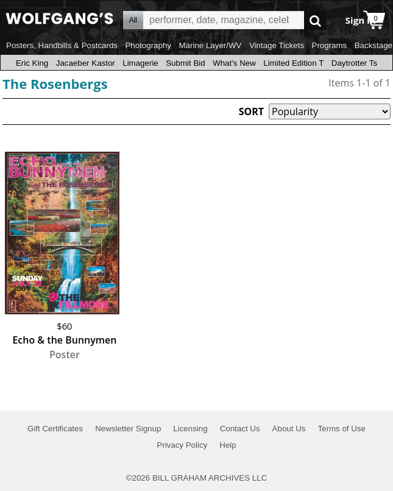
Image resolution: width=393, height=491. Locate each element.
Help (227, 445)
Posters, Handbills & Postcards (62, 45)
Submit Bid (185, 63)
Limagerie (140, 63)
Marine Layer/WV (210, 45)
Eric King (32, 63)
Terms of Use (341, 428)
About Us (289, 428)
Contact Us (240, 428)
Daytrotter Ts (354, 63)
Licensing (190, 428)
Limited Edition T (293, 63)
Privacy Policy (182, 445)
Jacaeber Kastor (85, 63)
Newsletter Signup (128, 428)
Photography (148, 45)
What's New (234, 63)
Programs (329, 45)
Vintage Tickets (276, 45)
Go (315, 20)
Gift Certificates (55, 428)
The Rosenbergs (55, 83)
